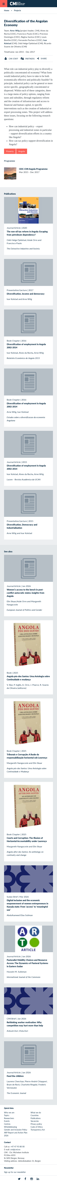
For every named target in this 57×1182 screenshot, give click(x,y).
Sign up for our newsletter (15, 1172)
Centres (7, 1124)
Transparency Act (38, 1129)
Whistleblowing (10, 1127)
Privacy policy (36, 1124)
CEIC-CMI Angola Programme (33, 168)
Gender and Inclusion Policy (15, 1129)
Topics (6, 1115)
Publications (36, 1118)
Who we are (9, 1112)
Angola (21, 151)
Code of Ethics (37, 1127)
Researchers (9, 1118)
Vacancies (35, 1121)
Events (7, 1121)
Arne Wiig (15, 30)
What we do (36, 1112)
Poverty (10, 151)
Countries (35, 1115)
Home (6, 10)
